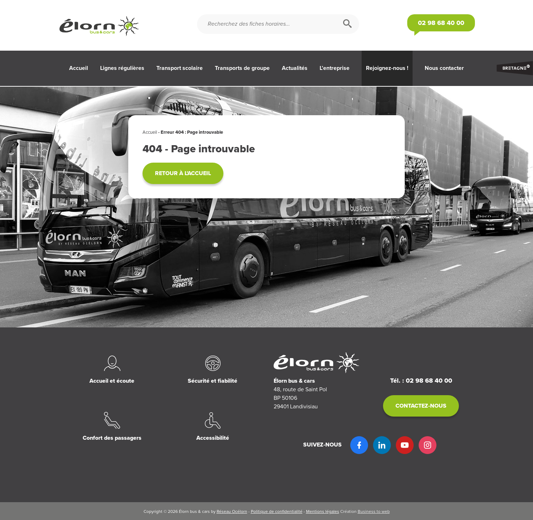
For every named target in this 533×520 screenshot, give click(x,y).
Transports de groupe (242, 68)
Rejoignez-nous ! (387, 68)
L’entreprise (335, 68)
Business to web (374, 511)
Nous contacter (444, 68)
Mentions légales (322, 511)
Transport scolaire (179, 68)
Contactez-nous (420, 405)
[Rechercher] (347, 24)
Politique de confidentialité (276, 511)
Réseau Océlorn (232, 511)
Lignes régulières (122, 68)
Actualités (294, 68)
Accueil (78, 68)
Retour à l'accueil (183, 173)
